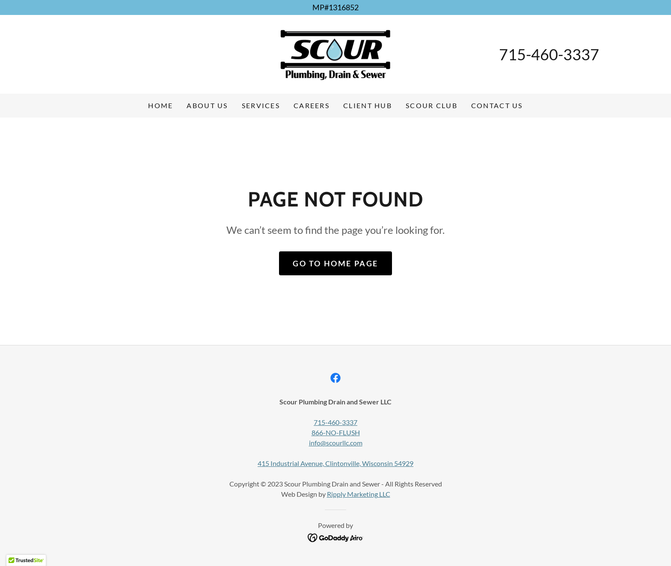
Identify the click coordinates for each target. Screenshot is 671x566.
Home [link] (160, 105)
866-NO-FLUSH (336, 432)
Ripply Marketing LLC (358, 494)
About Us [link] (207, 105)
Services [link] (261, 105)
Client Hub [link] (367, 105)
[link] (335, 53)
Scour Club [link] (431, 105)
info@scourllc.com (335, 443)
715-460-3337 (335, 422)
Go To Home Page (335, 263)
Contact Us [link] (497, 105)
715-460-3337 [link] (549, 54)
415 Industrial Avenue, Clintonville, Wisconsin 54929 (335, 463)
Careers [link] (312, 105)
